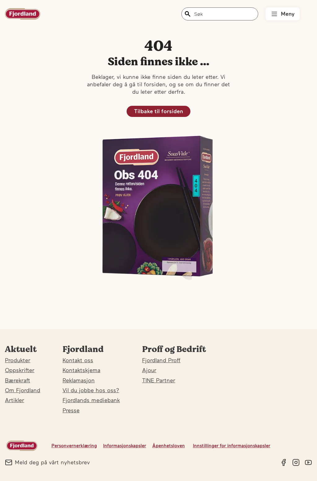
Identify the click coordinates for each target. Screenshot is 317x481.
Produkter (17, 360)
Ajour (149, 370)
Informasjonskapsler (124, 446)
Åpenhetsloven (168, 446)
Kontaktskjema (81, 370)
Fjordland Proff (161, 360)
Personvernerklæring (74, 446)
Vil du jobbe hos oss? (91, 390)
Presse (71, 410)
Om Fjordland (22, 390)
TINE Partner (158, 380)
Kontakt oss (78, 360)
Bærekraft (17, 380)
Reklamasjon (79, 380)
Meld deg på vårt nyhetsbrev (47, 462)
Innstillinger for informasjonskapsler (231, 446)
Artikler (14, 400)
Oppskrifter (19, 370)
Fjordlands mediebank (91, 400)
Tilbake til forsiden (158, 111)
